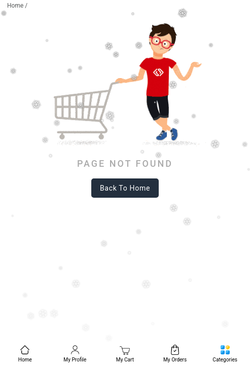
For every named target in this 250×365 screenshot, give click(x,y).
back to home (125, 188)
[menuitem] (25, 352)
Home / (17, 5)
